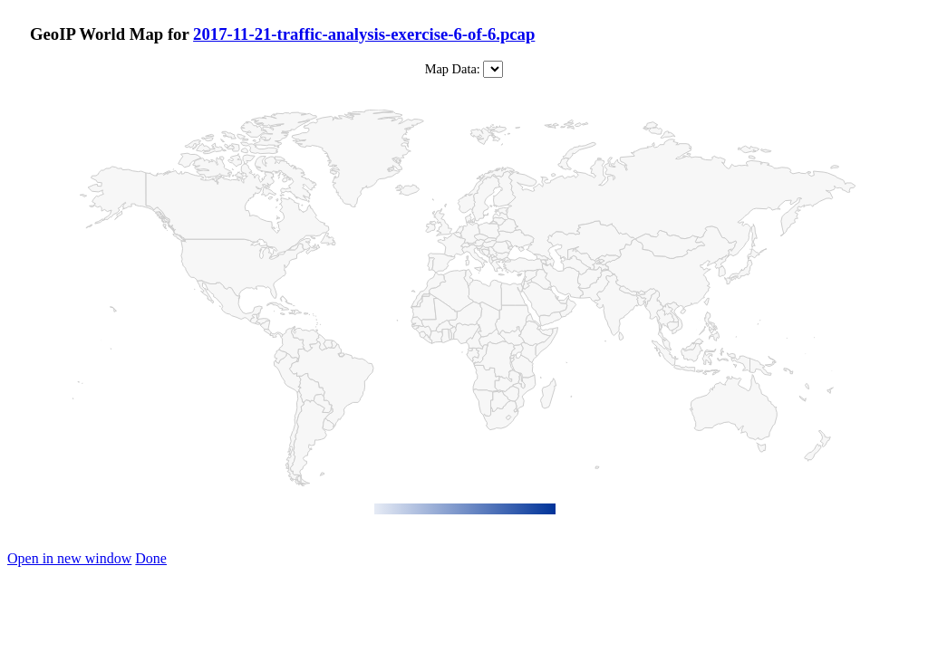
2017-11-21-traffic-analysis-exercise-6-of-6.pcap (364, 33)
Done (151, 558)
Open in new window (69, 558)
